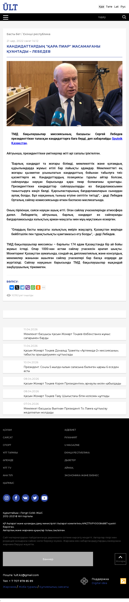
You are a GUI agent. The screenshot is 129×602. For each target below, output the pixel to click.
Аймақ (68, 467)
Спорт (7, 445)
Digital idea (99, 583)
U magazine (72, 445)
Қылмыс (8, 482)
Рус (123, 6)
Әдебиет (70, 429)
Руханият (70, 437)
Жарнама (9, 587)
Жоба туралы (28, 587)
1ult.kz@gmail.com (26, 575)
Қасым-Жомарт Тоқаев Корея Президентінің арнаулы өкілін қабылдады (72, 383)
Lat (116, 6)
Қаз (101, 6)
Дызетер (70, 460)
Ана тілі (8, 475)
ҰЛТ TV (7, 467)
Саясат (8, 437)
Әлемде (8, 460)
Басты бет (14, 34)
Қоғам (7, 429)
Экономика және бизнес (81, 475)
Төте (109, 6)
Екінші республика (36, 34)
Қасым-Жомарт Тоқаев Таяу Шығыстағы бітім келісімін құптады (66, 396)
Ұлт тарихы (10, 452)
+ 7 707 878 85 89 (21, 581)
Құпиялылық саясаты (54, 587)
